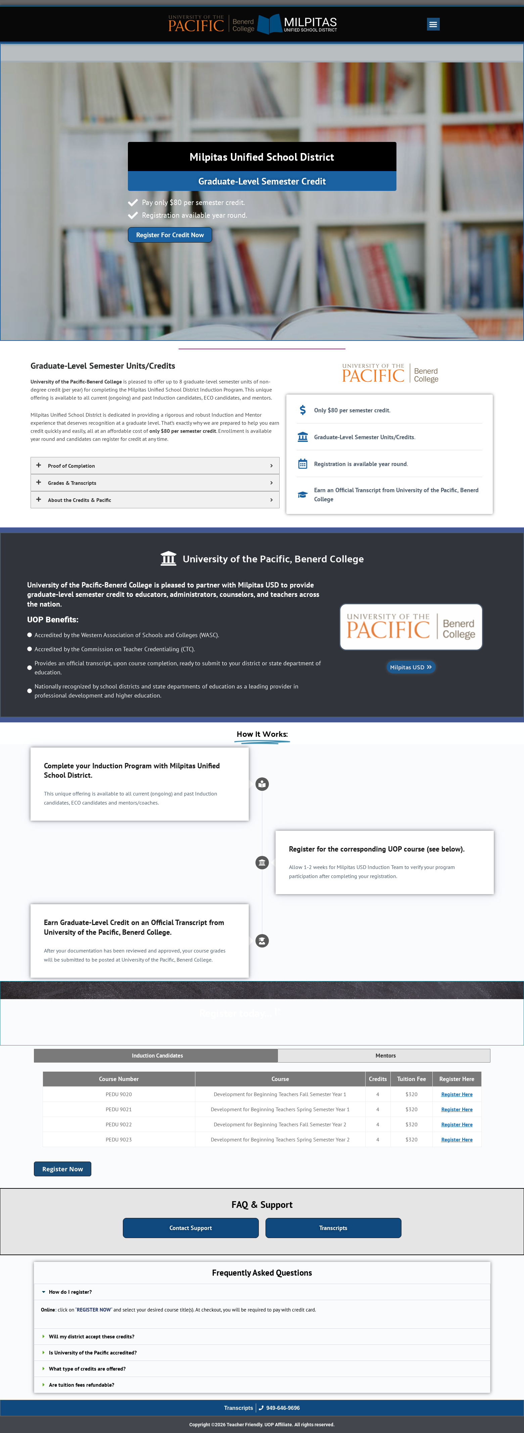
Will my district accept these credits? (91, 1336)
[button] (433, 24)
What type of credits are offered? (87, 1368)
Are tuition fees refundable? (81, 1384)
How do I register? (70, 1291)
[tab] (156, 1056)
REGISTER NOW (94, 1310)
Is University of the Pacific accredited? (93, 1352)
